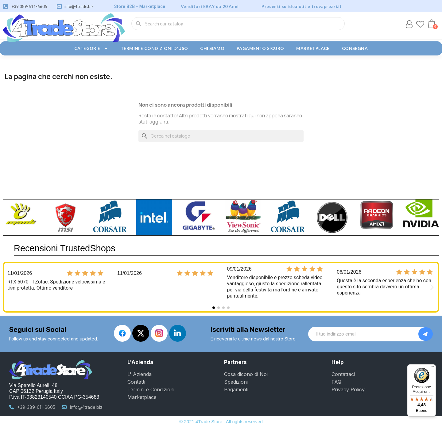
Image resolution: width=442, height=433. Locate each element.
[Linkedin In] (177, 333)
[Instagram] (159, 333)
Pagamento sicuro (260, 48)
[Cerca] (221, 136)
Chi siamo (212, 48)
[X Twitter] (140, 333)
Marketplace (312, 48)
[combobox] (238, 23)
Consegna (355, 48)
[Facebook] (122, 333)
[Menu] (432, 368)
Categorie (91, 48)
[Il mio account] (409, 24)
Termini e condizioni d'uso (154, 48)
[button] (431, 23)
